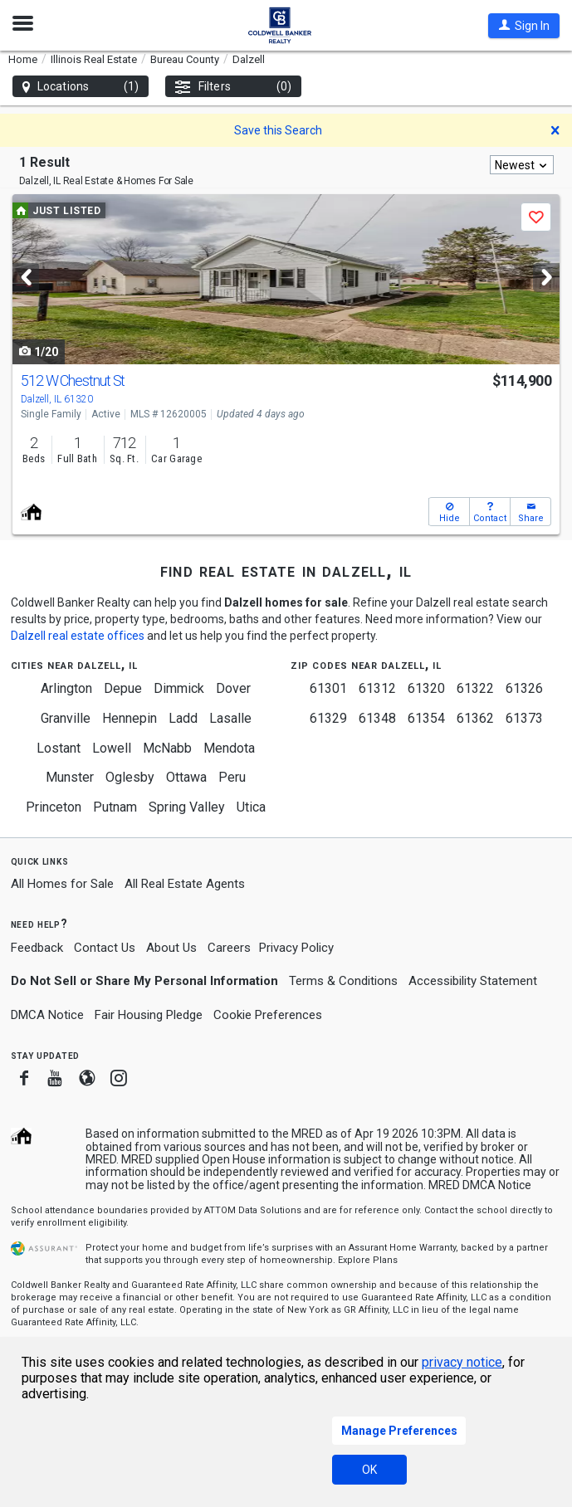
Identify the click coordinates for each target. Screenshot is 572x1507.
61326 (524, 688)
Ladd (183, 718)
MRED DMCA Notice (479, 1185)
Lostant (59, 748)
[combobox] (522, 164)
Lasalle (230, 718)
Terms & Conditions (343, 980)
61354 (426, 718)
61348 (377, 718)
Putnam (115, 807)
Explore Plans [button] (368, 1260)
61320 (426, 688)
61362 (475, 718)
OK (369, 1469)
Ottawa (186, 777)
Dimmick (179, 688)
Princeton (53, 807)
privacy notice (462, 1362)
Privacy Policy (296, 947)
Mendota (229, 748)
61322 (475, 688)
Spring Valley (187, 807)
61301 (328, 688)
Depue (123, 688)
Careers (229, 947)
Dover (233, 688)
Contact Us (104, 947)
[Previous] (25, 277)
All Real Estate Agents (185, 883)
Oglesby (129, 777)
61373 (524, 718)
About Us (171, 947)
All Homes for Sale (62, 883)
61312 (377, 688)
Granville (65, 718)
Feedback (37, 948)
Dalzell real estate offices (77, 635)
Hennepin (129, 718)
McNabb (167, 748)
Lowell (111, 748)
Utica (251, 807)
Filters (233, 87)
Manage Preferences (399, 1430)
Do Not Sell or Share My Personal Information (144, 980)
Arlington (66, 688)
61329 (328, 718)
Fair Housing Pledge (149, 1014)
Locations (80, 87)
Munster (70, 777)
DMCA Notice (47, 1014)
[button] (524, 25)
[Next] (546, 277)
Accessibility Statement (472, 980)
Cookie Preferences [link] (267, 1014)
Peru (232, 777)
